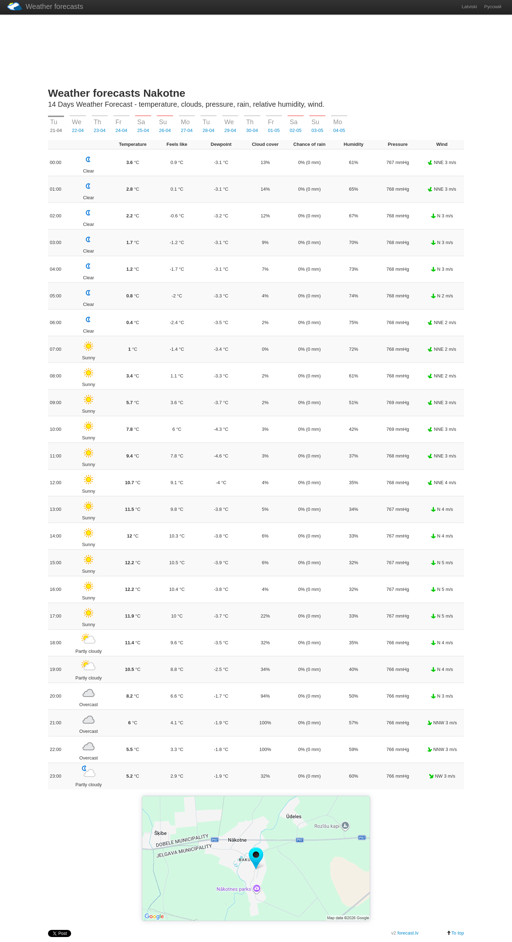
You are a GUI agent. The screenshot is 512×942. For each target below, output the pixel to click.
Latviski (469, 6)
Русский (492, 6)
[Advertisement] (256, 49)
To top (455, 933)
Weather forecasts (45, 6)
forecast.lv (408, 933)
